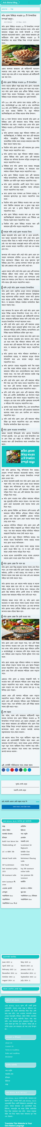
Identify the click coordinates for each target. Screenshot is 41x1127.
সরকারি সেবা (9, 1074)
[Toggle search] (35, 2)
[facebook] (23, 2)
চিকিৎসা (7, 1081)
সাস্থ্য (6, 1084)
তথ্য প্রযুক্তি (8, 1070)
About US (8, 1043)
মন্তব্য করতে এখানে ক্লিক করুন (20, 807)
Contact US (9, 1046)
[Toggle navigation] (38, 2)
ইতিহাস (7, 1077)
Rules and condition (12, 1053)
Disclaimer (9, 1057)
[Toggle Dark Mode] (31, 2)
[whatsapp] (26, 2)
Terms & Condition (12, 1050)
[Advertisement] (20, 931)
